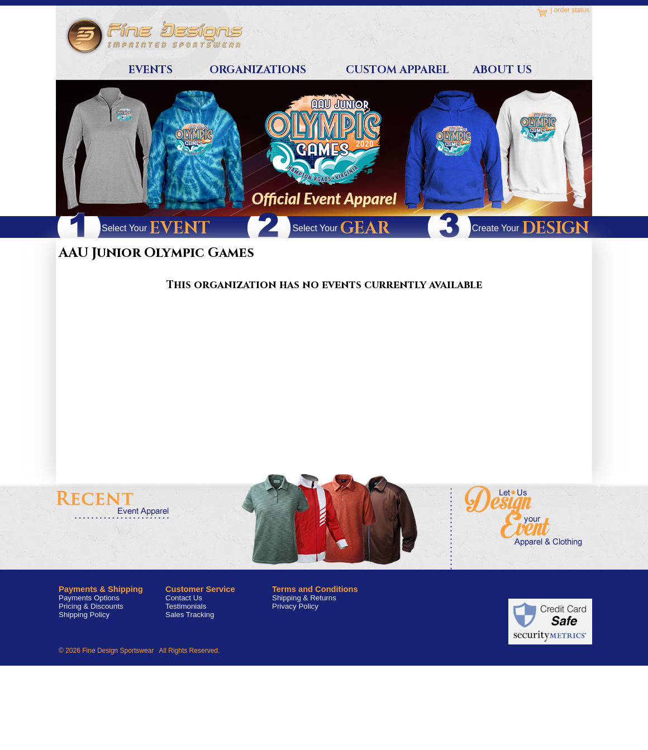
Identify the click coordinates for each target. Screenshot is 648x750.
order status (571, 10)
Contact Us (183, 598)
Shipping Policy (84, 614)
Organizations (257, 70)
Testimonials (185, 606)
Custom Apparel (397, 70)
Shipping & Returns (304, 598)
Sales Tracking (189, 614)
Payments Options (89, 598)
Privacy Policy (295, 606)
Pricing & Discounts (91, 606)
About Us (502, 70)
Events (150, 70)
